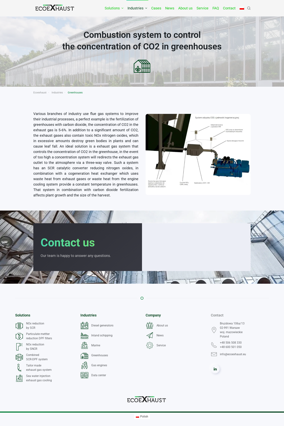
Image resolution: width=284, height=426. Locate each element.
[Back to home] (54, 8)
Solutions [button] (114, 8)
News (169, 8)
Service (202, 8)
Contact (229, 8)
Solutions (22, 315)
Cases (156, 8)
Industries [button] (137, 8)
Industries (88, 315)
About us (185, 8)
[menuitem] (142, 416)
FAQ (215, 8)
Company (153, 315)
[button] (249, 8)
